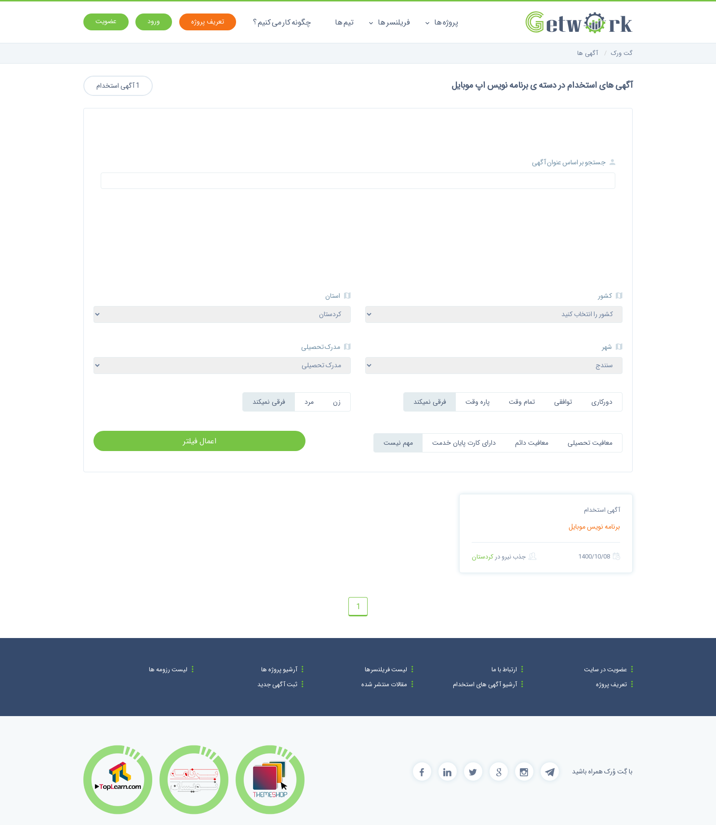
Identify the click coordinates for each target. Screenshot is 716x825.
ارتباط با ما (504, 670)
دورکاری (601, 402)
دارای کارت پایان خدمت (464, 443)
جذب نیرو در (504, 556)
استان (338, 296)
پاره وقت (477, 402)
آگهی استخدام (602, 510)
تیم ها (344, 22)
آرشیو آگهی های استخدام (485, 684)
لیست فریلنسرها (386, 670)
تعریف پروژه (611, 684)
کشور (610, 296)
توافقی (563, 402)
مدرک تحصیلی (326, 347)
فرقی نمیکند (429, 402)
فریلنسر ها (389, 22)
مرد (309, 402)
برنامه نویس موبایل (594, 526)
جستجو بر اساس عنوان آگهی (573, 162)
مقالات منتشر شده (384, 684)
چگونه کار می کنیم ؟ (282, 22)
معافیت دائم (531, 443)
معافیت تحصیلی (590, 443)
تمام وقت (522, 402)
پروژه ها (441, 22)
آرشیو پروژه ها (279, 670)
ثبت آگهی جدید (277, 684)
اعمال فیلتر (199, 441)
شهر (612, 347)
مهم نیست (398, 443)
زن (337, 402)
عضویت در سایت (605, 670)
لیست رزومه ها (168, 670)
